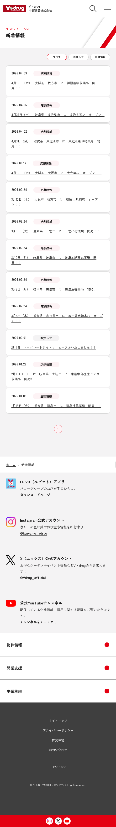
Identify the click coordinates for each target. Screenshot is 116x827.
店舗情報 (100, 57)
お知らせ (78, 57)
